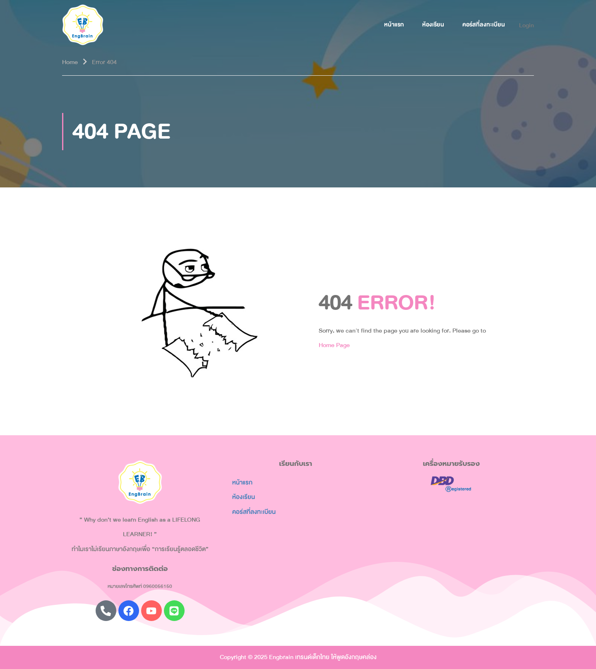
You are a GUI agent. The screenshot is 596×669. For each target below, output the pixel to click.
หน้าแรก (394, 24)
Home (70, 62)
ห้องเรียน (433, 24)
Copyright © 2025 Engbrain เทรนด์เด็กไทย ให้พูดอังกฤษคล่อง (298, 657)
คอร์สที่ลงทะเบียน (483, 24)
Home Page (334, 345)
